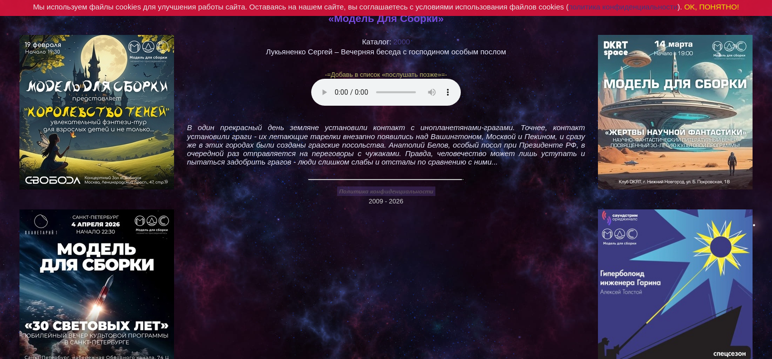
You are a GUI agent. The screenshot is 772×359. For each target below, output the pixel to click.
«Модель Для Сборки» (386, 18)
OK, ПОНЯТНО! (711, 6)
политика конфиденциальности (623, 6)
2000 (401, 41)
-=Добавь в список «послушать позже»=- (386, 74)
